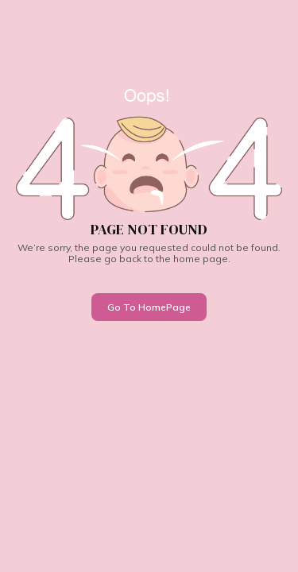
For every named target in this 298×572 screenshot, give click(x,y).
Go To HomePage (149, 307)
